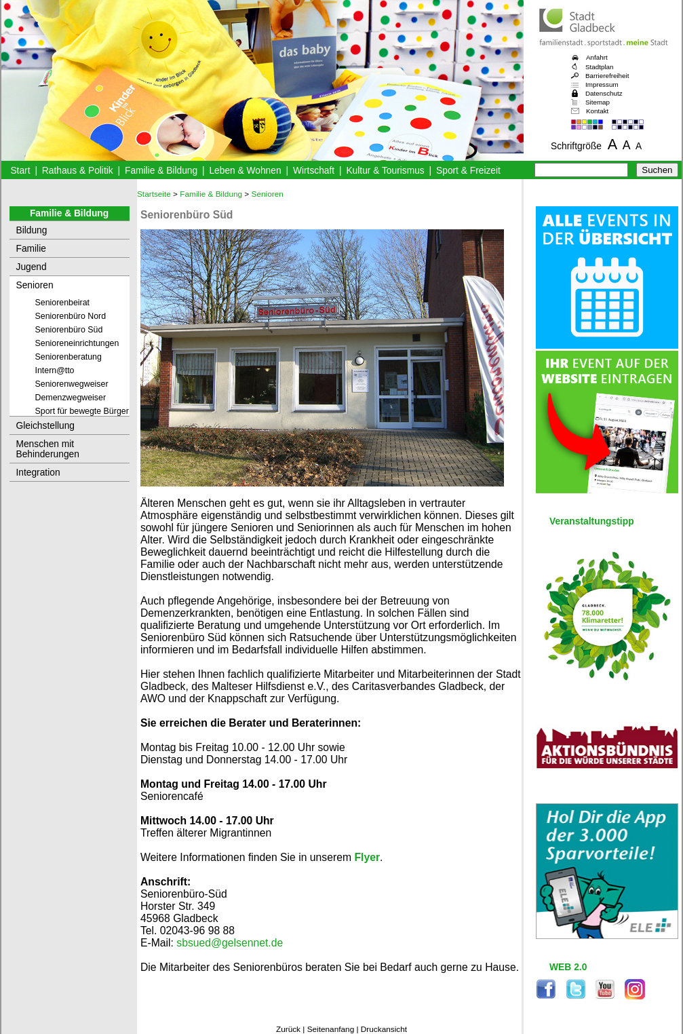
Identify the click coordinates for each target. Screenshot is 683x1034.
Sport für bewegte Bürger (82, 411)
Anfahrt (597, 57)
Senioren (35, 285)
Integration (38, 472)
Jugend (31, 267)
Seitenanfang (331, 1029)
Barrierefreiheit (607, 75)
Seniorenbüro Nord (70, 316)
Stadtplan (599, 67)
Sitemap (597, 102)
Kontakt (597, 111)
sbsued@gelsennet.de (229, 943)
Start (20, 171)
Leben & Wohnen (245, 171)
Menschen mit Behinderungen (47, 449)
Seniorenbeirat (62, 302)
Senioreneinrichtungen (77, 343)
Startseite (154, 194)
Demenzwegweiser (70, 397)
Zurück (288, 1029)
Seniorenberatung (68, 357)
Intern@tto (55, 370)
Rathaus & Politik (77, 171)
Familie (31, 249)
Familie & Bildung (161, 171)
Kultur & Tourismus (385, 171)
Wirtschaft (313, 171)
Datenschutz (604, 93)
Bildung (31, 230)
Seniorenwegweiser (72, 384)
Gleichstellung (45, 426)
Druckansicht (384, 1029)
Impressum (602, 84)
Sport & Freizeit (468, 171)
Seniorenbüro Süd (69, 329)
